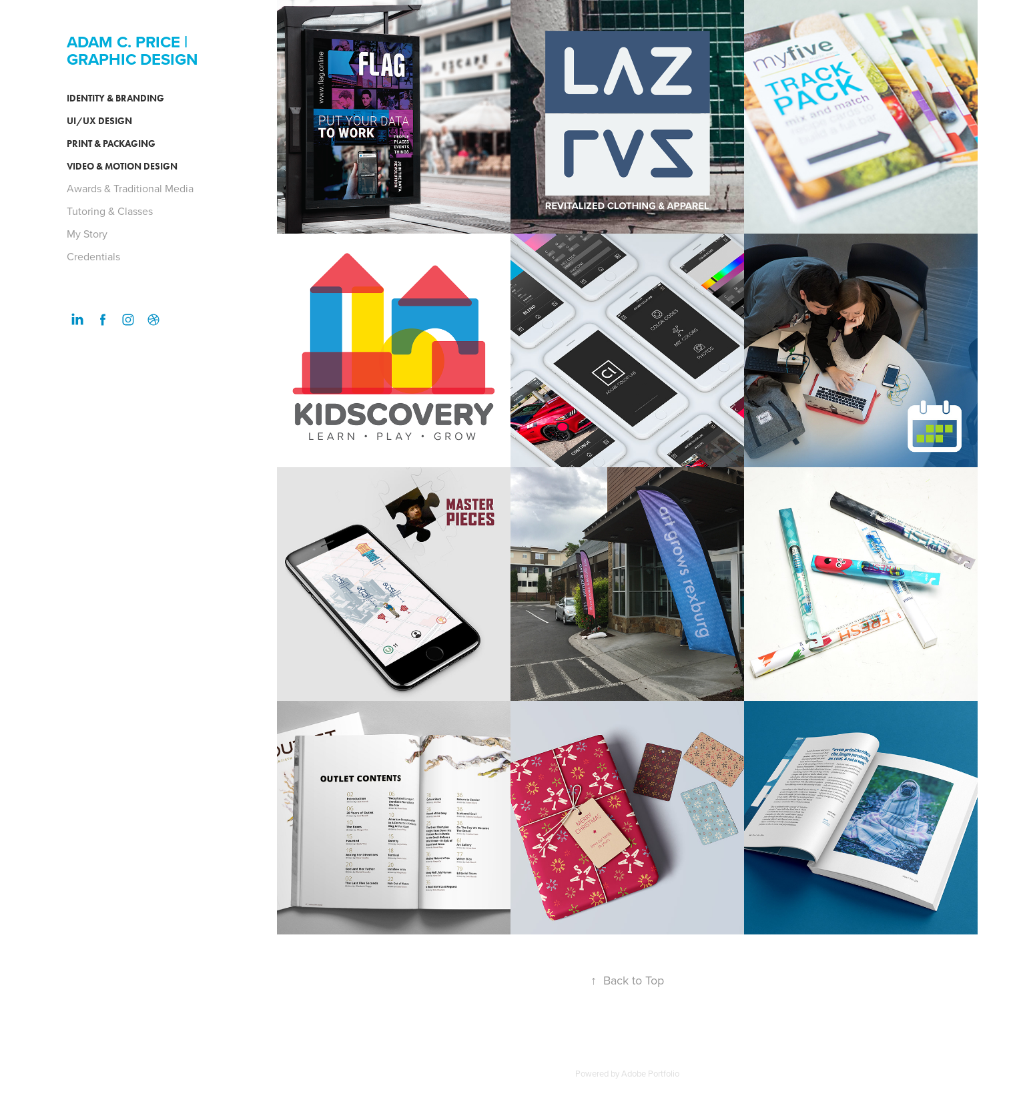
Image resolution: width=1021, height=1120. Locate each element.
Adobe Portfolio (650, 1073)
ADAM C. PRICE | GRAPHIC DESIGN (132, 50)
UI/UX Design (99, 121)
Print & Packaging (111, 144)
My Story (87, 233)
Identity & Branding (115, 98)
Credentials (93, 256)
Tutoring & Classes (110, 211)
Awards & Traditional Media (130, 188)
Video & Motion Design (122, 166)
